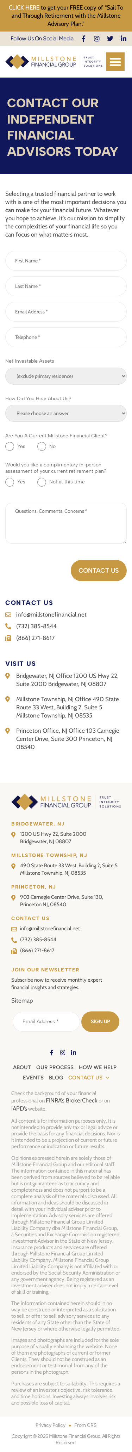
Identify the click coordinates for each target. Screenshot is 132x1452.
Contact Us (88, 1078)
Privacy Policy (50, 1425)
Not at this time (67, 482)
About (22, 1067)
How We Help (98, 1067)
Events (33, 1077)
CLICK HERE (24, 7)
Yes (21, 446)
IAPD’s (19, 1108)
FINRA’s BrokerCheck (72, 1100)
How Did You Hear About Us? (38, 399)
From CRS (85, 1425)
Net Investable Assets (29, 361)
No (52, 446)
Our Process (55, 1067)
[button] (115, 61)
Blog (56, 1077)
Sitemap (22, 1000)
